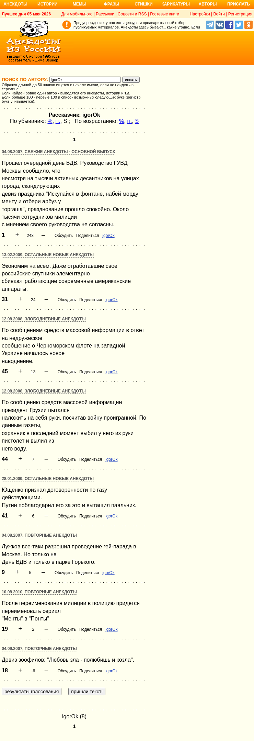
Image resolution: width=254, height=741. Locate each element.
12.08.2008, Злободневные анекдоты (44, 319)
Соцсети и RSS (132, 14)
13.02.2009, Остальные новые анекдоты (48, 254)
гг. (58, 121)
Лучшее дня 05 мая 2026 (26, 14)
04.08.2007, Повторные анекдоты (39, 535)
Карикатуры (175, 4)
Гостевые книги (164, 14)
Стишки (143, 4)
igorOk (108, 235)
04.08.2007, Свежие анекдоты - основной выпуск (58, 151)
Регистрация (240, 14)
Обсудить (64, 235)
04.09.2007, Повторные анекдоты (39, 648)
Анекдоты (15, 4)
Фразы (111, 4)
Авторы (208, 4)
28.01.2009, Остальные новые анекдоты (48, 478)
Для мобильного (77, 14)
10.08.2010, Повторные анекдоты (39, 592)
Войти (219, 14)
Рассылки (105, 14)
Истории (47, 4)
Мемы (79, 4)
